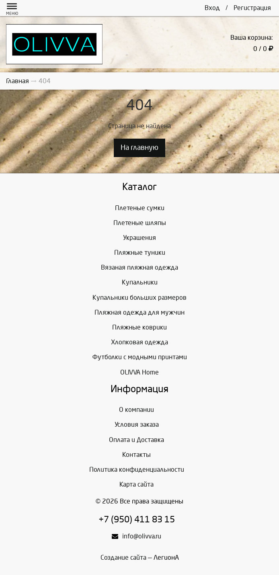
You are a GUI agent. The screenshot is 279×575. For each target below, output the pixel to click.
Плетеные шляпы (139, 222)
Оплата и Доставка (136, 439)
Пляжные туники (139, 252)
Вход (212, 7)
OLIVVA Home (139, 372)
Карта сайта (136, 484)
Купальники (140, 282)
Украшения (139, 237)
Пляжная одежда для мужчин (139, 312)
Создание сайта (123, 557)
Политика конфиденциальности (136, 469)
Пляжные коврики (139, 327)
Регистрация (252, 7)
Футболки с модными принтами (139, 357)
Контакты (136, 454)
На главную (139, 147)
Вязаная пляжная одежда (139, 267)
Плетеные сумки (139, 208)
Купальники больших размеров (139, 297)
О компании (136, 409)
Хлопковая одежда (139, 342)
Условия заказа (137, 424)
